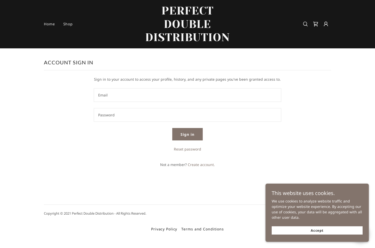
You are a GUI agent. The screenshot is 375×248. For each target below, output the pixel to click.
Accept (317, 230)
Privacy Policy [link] (164, 229)
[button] (326, 24)
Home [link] (49, 23)
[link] (188, 39)
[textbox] (187, 95)
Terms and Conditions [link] (202, 229)
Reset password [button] (187, 149)
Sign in (187, 134)
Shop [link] (68, 23)
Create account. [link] (201, 164)
